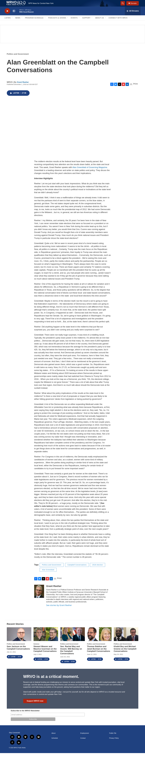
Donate (135, 6)
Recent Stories (15, 629)
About (54, 738)
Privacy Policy (114, 743)
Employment (84, 738)
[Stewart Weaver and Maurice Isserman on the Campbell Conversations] (46, 639)
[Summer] (72, 39)
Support (86, 23)
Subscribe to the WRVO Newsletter (25, 716)
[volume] (14, 15)
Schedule (55, 743)
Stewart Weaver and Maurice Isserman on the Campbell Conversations (45, 653)
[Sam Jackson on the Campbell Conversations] (19, 639)
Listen (8, 23)
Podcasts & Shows (57, 23)
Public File (112, 738)
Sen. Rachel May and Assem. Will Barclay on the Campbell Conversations (71, 655)
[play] (7, 16)
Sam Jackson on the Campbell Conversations (18, 652)
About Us (99, 23)
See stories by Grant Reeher (59, 610)
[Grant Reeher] (39, 596)
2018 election (97, 570)
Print (135, 88)
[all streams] (133, 15)
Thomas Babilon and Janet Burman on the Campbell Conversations (98, 653)
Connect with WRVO (118, 23)
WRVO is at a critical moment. (51, 681)
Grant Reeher (23, 87)
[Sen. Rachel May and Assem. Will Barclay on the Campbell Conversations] (72, 639)
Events (74, 23)
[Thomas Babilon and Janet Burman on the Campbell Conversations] (99, 639)
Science (36, 649)
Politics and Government (18, 59)
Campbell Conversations (77, 570)
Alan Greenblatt (48, 575)
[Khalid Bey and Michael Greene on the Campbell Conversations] (126, 639)
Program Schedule (34, 23)
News (17, 23)
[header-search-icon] (124, 6)
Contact (83, 743)
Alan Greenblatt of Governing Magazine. (90, 172)
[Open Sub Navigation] (12, 23)
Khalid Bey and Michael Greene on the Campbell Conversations (125, 653)
